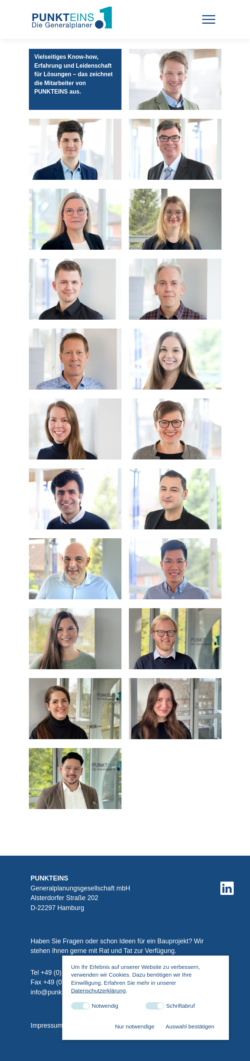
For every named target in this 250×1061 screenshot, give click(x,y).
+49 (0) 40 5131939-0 (72, 917)
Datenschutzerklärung (98, 990)
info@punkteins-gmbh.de (67, 936)
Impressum (47, 970)
